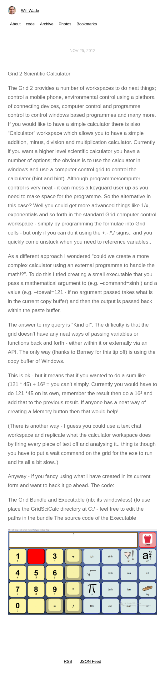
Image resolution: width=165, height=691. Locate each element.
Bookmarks (87, 24)
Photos (65, 24)
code (30, 24)
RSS (68, 661)
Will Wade (30, 10)
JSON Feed (90, 661)
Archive (46, 24)
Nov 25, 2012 (82, 50)
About (15, 24)
